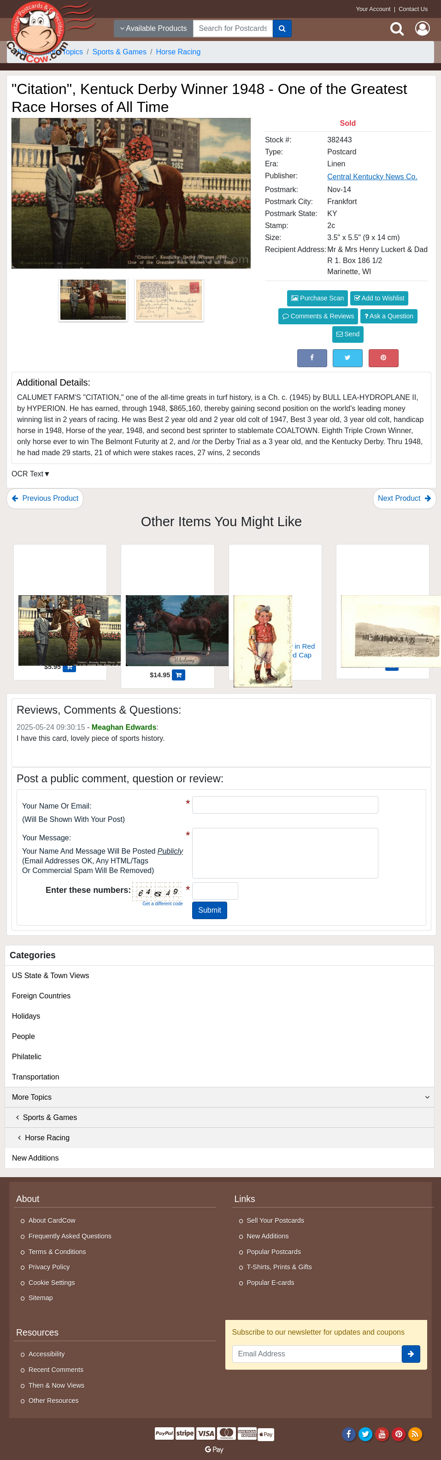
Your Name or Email (55, 806)
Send (348, 334)
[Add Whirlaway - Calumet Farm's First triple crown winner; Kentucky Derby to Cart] (178, 674)
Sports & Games (44, 1117)
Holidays (26, 1016)
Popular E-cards (270, 1282)
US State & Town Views (50, 975)
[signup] (411, 1354)
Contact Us (413, 9)
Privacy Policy (49, 1267)
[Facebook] (349, 1433)
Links (245, 1199)
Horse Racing (41, 1138)
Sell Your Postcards (276, 1220)
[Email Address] (317, 1354)
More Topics (220, 1097)
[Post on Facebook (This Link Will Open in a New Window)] (312, 358)
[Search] (282, 28)
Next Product (404, 498)
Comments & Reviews (318, 316)
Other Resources (54, 1400)
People (23, 1036)
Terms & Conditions (57, 1251)
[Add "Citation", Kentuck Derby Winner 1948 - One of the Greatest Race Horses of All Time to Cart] (69, 666)
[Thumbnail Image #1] (94, 302)
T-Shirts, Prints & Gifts (279, 1267)
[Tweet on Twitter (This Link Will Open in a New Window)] (348, 358)
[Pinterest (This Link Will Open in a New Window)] (384, 358)
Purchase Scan (317, 298)
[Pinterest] (399, 1433)
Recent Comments (56, 1369)
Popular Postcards (274, 1251)
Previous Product (45, 498)
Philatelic (26, 1057)
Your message (45, 838)
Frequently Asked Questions (70, 1236)
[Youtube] (382, 1433)
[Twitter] (366, 1433)
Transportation (35, 1077)
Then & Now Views (56, 1385)
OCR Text (27, 474)
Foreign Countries (41, 996)
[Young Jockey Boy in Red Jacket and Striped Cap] (275, 605)
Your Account (373, 9)
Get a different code (162, 903)
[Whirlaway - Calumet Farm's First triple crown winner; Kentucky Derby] (167, 609)
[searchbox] (233, 28)
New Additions (35, 1158)
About (27, 1199)
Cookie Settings (52, 1282)
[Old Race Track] (382, 604)
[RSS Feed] (415, 1433)
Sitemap (41, 1298)
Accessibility (47, 1354)
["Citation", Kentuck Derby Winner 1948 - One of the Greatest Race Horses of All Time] (60, 605)
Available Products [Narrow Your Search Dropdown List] (153, 28)
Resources (37, 1332)
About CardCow (52, 1220)
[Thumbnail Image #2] (169, 302)
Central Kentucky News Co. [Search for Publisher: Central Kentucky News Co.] (372, 177)
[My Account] (422, 28)
